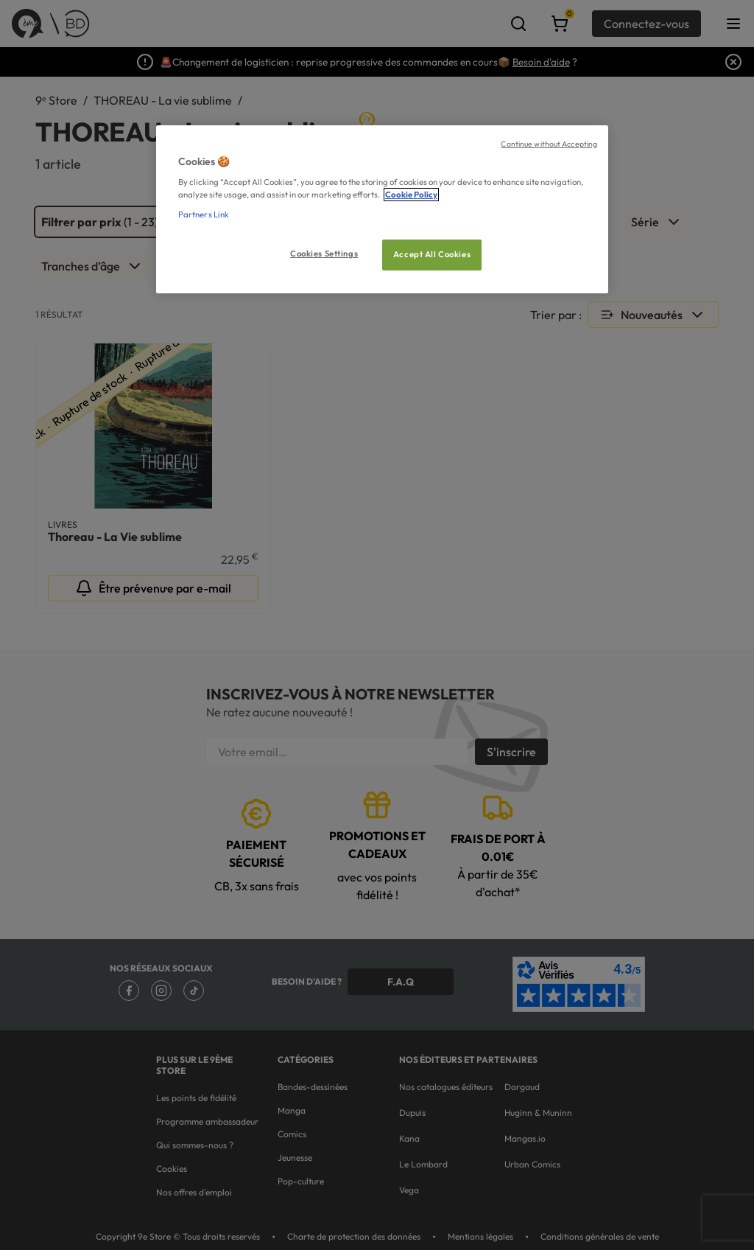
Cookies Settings (324, 253)
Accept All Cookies (432, 254)
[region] (382, 209)
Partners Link (203, 214)
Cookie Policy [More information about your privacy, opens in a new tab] (411, 194)
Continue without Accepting (549, 144)
